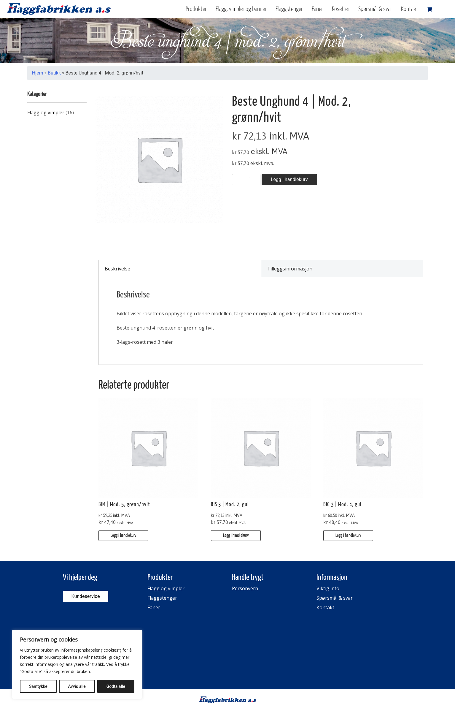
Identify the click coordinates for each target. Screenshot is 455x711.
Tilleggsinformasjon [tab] (289, 268)
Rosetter (340, 9)
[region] (77, 664)
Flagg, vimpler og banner (241, 9)
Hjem (37, 73)
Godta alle (115, 686)
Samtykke (38, 686)
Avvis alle (77, 686)
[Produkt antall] (246, 179)
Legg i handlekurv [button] (123, 535)
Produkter (196, 9)
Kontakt (409, 9)
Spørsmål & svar (375, 9)
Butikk (54, 73)
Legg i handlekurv (289, 179)
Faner (317, 9)
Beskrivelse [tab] (117, 268)
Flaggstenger (289, 9)
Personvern (245, 588)
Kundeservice (85, 596)
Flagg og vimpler (45, 112)
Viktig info (327, 588)
